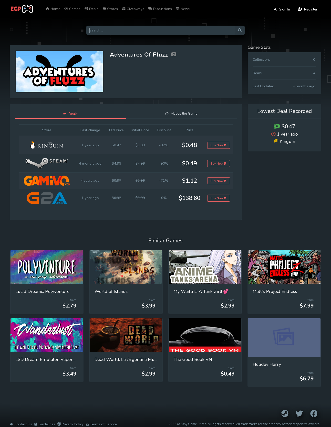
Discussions (160, 8)
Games (72, 8)
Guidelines (44, 424)
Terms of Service (101, 424)
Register (307, 9)
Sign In (282, 9)
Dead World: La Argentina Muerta (128, 359)
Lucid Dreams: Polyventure (42, 291)
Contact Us (21, 424)
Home (53, 8)
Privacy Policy (70, 424)
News (183, 8)
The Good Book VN (193, 359)
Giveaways (133, 8)
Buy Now (218, 145)
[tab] (70, 114)
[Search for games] (160, 30)
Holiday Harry (267, 364)
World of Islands (111, 291)
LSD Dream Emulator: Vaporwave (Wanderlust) (63, 359)
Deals (91, 8)
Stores (110, 8)
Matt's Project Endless (275, 291)
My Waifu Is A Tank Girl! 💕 (201, 291)
